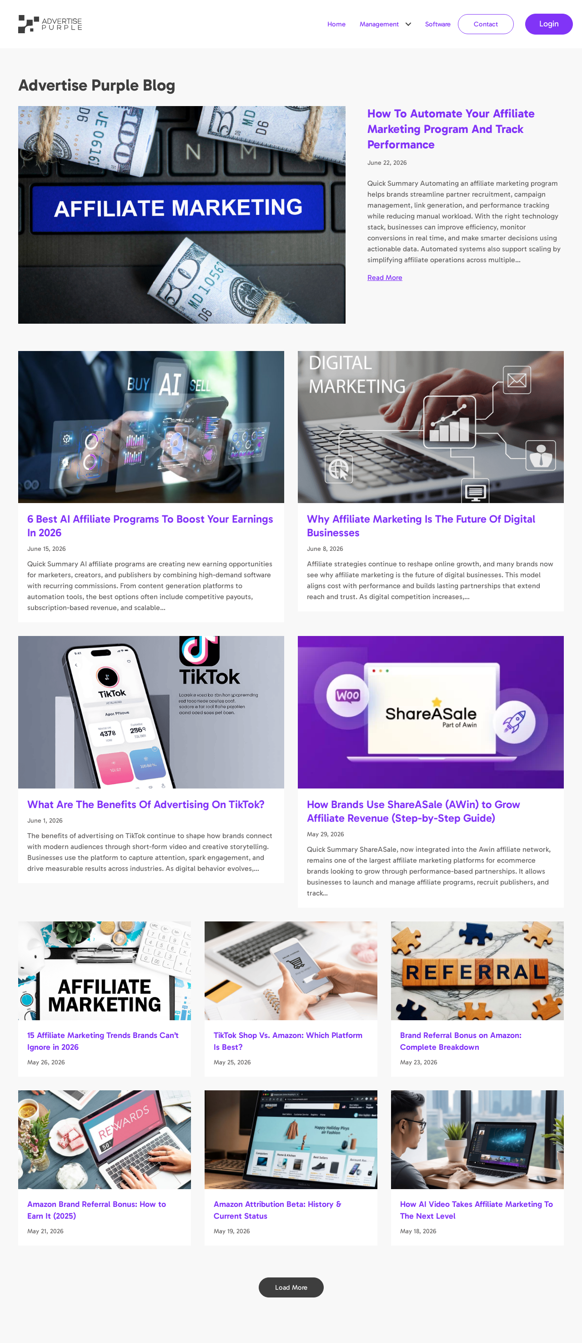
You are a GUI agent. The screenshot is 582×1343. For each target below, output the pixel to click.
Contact (486, 24)
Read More (384, 277)
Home (336, 24)
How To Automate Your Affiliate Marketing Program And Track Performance (451, 129)
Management (379, 24)
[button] (408, 24)
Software (438, 24)
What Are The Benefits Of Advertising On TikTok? (146, 804)
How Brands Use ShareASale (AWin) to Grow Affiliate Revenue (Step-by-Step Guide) (413, 811)
